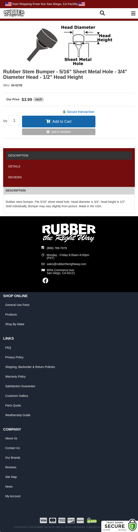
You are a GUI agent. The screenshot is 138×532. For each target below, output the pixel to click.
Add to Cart (61, 121)
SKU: (6, 85)
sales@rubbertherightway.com (66, 264)
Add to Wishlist (61, 131)
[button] (108, 13)
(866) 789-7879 (57, 248)
